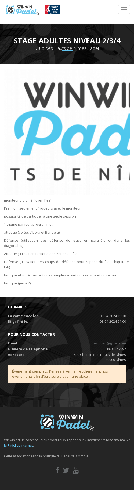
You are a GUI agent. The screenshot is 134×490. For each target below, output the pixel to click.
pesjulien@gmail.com (109, 343)
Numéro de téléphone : (28, 349)
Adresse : (16, 354)
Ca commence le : (23, 315)
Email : (13, 343)
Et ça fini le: (18, 321)
